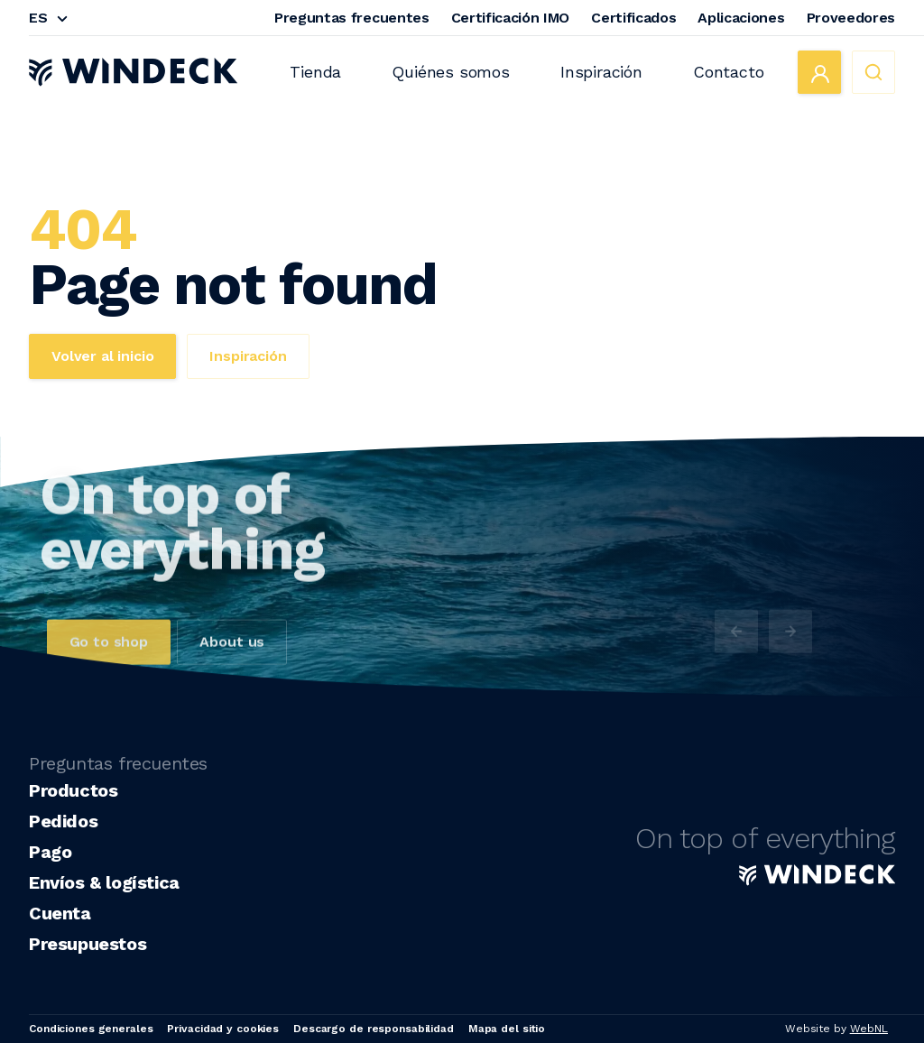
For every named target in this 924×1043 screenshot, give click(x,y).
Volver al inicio (102, 356)
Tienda (315, 71)
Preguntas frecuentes (352, 17)
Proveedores (851, 17)
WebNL (869, 1028)
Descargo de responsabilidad (373, 1028)
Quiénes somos (451, 71)
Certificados (633, 17)
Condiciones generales (90, 1028)
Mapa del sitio (506, 1028)
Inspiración (601, 71)
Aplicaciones (741, 17)
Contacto (728, 71)
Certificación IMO (510, 17)
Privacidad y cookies (223, 1028)
